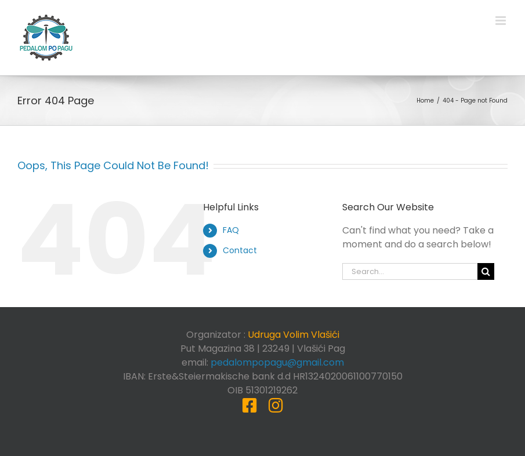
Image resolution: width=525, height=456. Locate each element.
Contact (240, 250)
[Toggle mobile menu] (501, 20)
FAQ (231, 230)
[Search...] (409, 271)
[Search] (485, 271)
